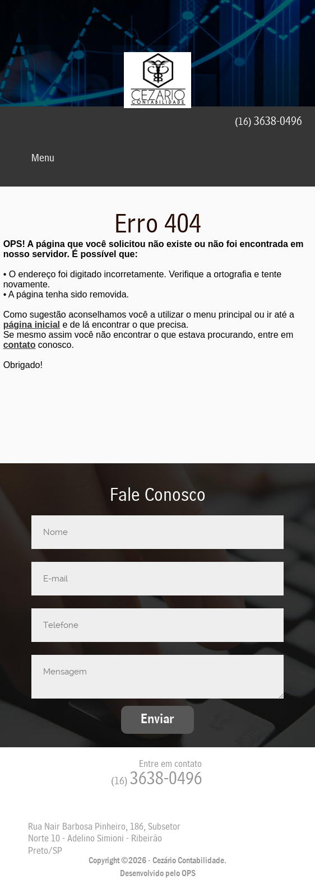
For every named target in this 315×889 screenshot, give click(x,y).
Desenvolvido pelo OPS (158, 873)
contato (19, 345)
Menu (32, 158)
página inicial (31, 324)
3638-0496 (156, 779)
